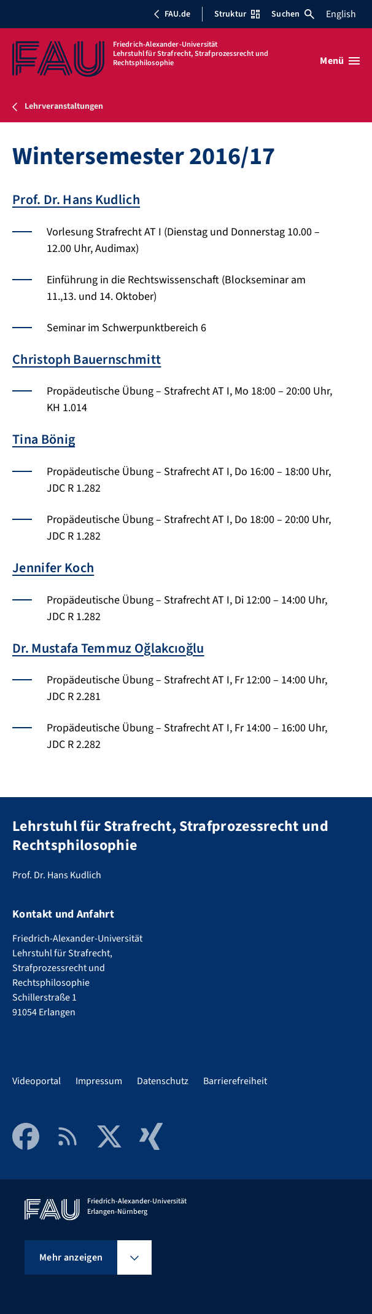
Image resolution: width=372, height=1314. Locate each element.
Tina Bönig (43, 439)
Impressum (99, 1081)
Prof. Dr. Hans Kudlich (76, 200)
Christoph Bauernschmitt (86, 359)
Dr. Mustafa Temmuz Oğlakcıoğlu (108, 648)
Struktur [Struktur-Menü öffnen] (237, 14)
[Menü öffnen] (340, 60)
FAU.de (172, 14)
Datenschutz (162, 1081)
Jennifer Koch (53, 568)
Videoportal (36, 1081)
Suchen (292, 14)
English (341, 14)
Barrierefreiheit (235, 1081)
